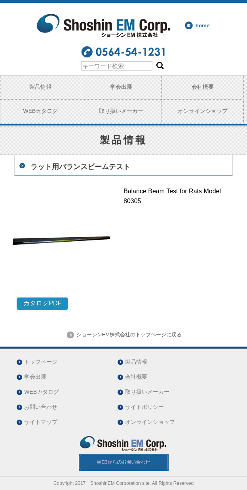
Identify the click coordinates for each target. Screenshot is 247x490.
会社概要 (203, 87)
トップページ (40, 361)
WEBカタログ (40, 111)
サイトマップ (40, 422)
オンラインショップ (203, 111)
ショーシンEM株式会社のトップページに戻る (128, 334)
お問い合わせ (40, 407)
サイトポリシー (144, 407)
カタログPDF (42, 303)
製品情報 (40, 87)
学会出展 (121, 87)
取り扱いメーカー (121, 111)
